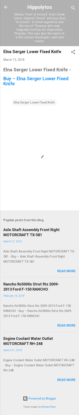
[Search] (73, 8)
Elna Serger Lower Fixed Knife (34, 102)
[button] (73, 53)
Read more (66, 271)
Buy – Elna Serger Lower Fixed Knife (35, 81)
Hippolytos (39, 7)
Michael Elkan (49, 406)
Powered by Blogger (39, 398)
